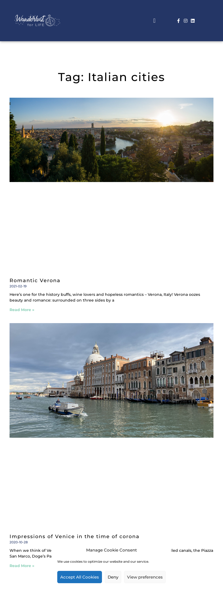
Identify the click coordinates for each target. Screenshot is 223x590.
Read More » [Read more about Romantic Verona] (22, 309)
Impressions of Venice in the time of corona (75, 537)
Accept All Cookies (79, 577)
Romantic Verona (35, 281)
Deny (113, 577)
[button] (154, 20)
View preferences (145, 577)
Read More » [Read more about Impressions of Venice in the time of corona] (22, 565)
